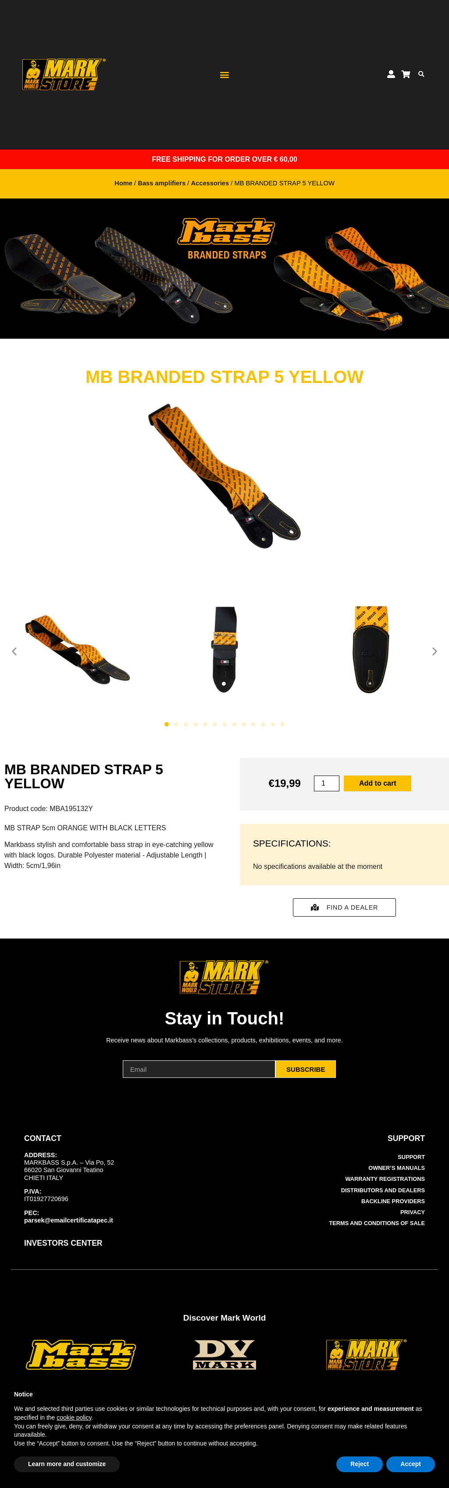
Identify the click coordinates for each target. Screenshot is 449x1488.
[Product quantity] (326, 783)
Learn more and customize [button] (67, 1463)
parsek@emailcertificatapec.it (68, 1220)
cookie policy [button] (74, 1417)
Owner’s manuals (396, 1168)
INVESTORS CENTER (63, 1243)
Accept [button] (410, 1463)
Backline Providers (393, 1201)
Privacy (412, 1212)
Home (123, 183)
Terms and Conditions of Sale (377, 1223)
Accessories (210, 183)
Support (411, 1157)
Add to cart (377, 783)
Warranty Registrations (385, 1179)
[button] (224, 74)
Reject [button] (359, 1463)
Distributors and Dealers (383, 1190)
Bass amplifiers (161, 183)
